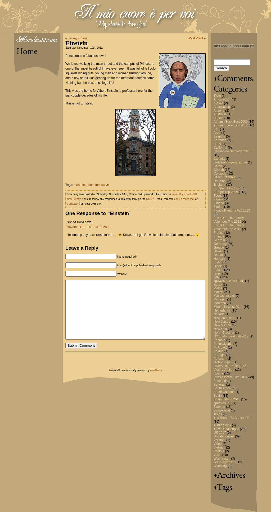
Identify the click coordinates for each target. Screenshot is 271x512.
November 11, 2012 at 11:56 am (89, 227)
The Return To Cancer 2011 (233, 418)
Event (218, 196)
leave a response (184, 199)
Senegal (219, 384)
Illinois (218, 266)
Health (218, 255)
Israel (217, 273)
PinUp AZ (220, 347)
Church (219, 170)
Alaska (218, 103)
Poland (218, 351)
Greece (219, 247)
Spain (218, 395)
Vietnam (219, 447)
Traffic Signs (222, 425)
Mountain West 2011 (228, 307)
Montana (220, 303)
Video (218, 444)
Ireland (218, 270)
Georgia (219, 240)
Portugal (219, 355)
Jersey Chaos (77, 38)
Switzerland (222, 410)
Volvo (217, 455)
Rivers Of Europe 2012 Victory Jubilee (230, 368)
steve (105, 185)
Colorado (220, 173)
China (218, 166)
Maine (218, 288)
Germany (220, 244)
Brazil (218, 144)
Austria (218, 118)
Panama (219, 340)
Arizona (219, 110)
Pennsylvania (223, 344)
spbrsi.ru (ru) (223, 403)
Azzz (217, 133)
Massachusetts (224, 296)
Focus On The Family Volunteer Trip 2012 (229, 219)
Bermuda (220, 140)
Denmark (220, 181)
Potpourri (220, 358)
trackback (72, 203)
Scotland (220, 381)
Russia (218, 373)
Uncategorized (224, 436)
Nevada (219, 314)
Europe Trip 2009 (226, 192)
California (220, 147)
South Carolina (224, 392)
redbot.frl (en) (223, 362)
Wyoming (220, 466)
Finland (219, 203)
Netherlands (222, 310)
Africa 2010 (222, 99)
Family (218, 199)
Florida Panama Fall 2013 (232, 210)
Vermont (219, 440)
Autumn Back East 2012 (231, 125)
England (219, 184)
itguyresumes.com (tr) (229, 281)
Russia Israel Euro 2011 (230, 377)
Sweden (219, 407)
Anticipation (222, 107)
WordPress (156, 370)
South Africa (222, 388)
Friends (219, 236)
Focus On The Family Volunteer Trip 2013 (229, 227)
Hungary (219, 258)
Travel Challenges (226, 429)
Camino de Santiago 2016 (232, 151)
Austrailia (220, 114)
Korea (218, 284)
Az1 (216, 129)
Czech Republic (225, 177)
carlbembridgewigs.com (230, 162)
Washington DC (225, 462)
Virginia (219, 451)
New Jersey (222, 321)
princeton (93, 185)
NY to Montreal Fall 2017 (231, 336)
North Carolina (224, 333)
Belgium (219, 136)
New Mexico (222, 325)
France (218, 233)
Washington (222, 458)
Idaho (218, 262)
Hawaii (218, 251)
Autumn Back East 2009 (231, 122)
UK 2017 (220, 433)
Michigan (220, 299)
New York (220, 329)
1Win (217, 96)
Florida (218, 207)
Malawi (218, 292)
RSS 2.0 (151, 199)
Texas (218, 414)
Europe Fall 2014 (226, 188)
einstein (79, 185)
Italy (216, 277)
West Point (195, 38)
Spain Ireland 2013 (227, 399)
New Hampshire (225, 318)
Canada (219, 159)
